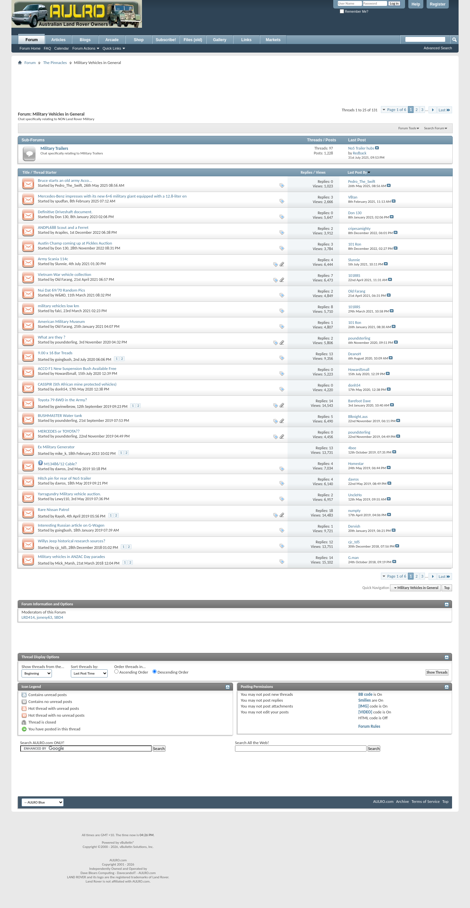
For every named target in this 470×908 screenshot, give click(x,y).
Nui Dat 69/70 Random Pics (61, 290)
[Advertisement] (221, 21)
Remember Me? (354, 11)
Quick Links (111, 48)
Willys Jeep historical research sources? (71, 540)
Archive (402, 801)
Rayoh (60, 516)
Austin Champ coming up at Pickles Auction (75, 243)
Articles (58, 40)
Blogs (85, 40)
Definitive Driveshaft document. (65, 211)
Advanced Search (438, 48)
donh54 (61, 389)
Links (246, 40)
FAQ (47, 48)
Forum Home (30, 48)
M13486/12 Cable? (60, 463)
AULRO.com (383, 801)
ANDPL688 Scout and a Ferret (63, 227)
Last (444, 109)
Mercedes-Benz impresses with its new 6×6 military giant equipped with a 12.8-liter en (112, 196)
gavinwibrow (65, 406)
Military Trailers (54, 148)
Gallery (220, 40)
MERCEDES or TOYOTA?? (59, 431)
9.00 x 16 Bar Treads (55, 352)
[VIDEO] (365, 711)
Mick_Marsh (65, 563)
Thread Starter (45, 172)
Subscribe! (166, 40)
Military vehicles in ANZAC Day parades (71, 556)
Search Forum (434, 128)
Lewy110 (62, 499)
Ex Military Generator (56, 446)
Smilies (364, 700)
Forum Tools (407, 128)
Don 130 (62, 217)
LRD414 (28, 617)
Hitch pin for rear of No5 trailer (64, 478)
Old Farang (63, 279)
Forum (31, 40)
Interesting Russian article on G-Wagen (71, 525)
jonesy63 (44, 617)
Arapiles (61, 232)
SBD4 (58, 617)
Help (416, 4)
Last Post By (359, 172)
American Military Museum (61, 321)
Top (446, 588)
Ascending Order (131, 672)
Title (26, 172)
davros (60, 469)
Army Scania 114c (53, 258)
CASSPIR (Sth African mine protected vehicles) (77, 384)
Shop (139, 40)
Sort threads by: (84, 666)
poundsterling (66, 342)
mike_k (61, 453)
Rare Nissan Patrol (53, 509)
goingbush (63, 359)
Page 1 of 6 (396, 109)
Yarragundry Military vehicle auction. (69, 493)
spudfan (61, 201)
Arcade (112, 40)
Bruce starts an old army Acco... (65, 180)
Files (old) (193, 40)
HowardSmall (65, 373)
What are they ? (51, 337)
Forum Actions (83, 48)
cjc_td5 (61, 547)
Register (438, 4)
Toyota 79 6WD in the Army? (62, 399)
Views (321, 172)
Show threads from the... (43, 666)
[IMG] (363, 706)
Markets (273, 40)
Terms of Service (426, 801)
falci (58, 311)
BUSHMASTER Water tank (60, 415)
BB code (365, 694)
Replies (306, 172)
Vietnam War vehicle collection (64, 274)
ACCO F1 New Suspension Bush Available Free (77, 368)
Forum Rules (369, 726)
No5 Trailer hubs (361, 148)
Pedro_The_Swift (68, 185)
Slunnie (61, 264)
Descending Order (170, 672)
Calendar (61, 48)
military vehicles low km (58, 305)
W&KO (60, 295)
